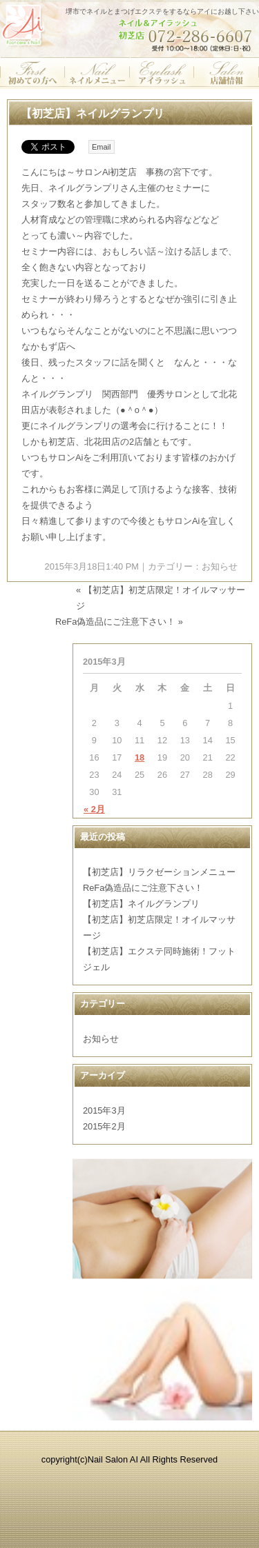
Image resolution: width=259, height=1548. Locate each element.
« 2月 (94, 809)
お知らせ (220, 566)
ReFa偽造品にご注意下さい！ (115, 621)
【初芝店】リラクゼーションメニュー (159, 872)
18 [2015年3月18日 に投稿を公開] (139, 757)
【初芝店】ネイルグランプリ (92, 113)
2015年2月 (104, 1126)
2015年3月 (104, 1110)
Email (101, 147)
